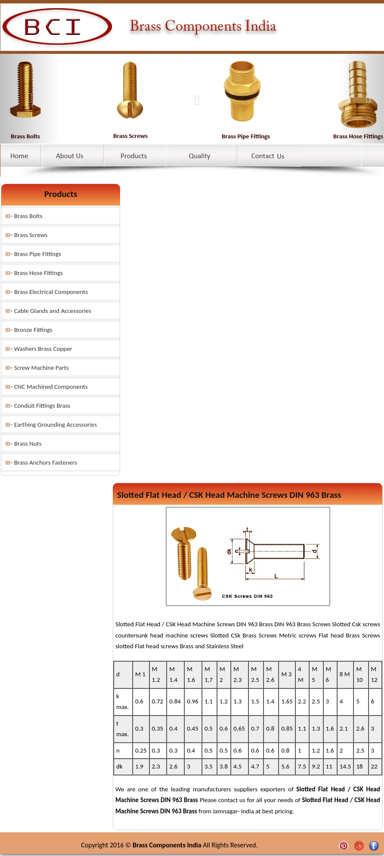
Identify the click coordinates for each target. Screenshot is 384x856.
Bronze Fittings (33, 330)
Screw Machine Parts (41, 368)
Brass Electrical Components (51, 292)
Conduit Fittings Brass (42, 405)
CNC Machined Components (51, 387)
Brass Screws (31, 235)
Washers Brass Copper (43, 349)
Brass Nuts (28, 443)
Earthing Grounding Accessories (55, 424)
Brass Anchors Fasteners (45, 462)
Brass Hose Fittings (38, 273)
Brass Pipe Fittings (37, 254)
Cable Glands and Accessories (52, 311)
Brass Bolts (28, 216)
